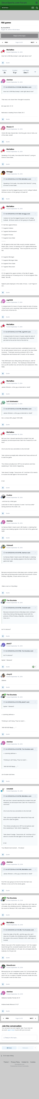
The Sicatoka (11, 600)
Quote (8, 62)
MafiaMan (10, 50)
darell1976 (6, 27)
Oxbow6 (9, 545)
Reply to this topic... (10, 1037)
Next (32, 42)
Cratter (9, 495)
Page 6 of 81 (19, 42)
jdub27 (9, 644)
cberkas (9, 80)
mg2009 (9, 300)
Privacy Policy (15, 1062)
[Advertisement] (20, 15)
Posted (14, 52)
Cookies (32, 1062)
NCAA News (16, 29)
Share (9, 1047)
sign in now (11, 1030)
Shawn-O (10, 127)
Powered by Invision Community (19, 1066)
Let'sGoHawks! (12, 401)
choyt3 (9, 674)
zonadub (9, 789)
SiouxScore (10, 965)
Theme (6, 1062)
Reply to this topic (19, 36)
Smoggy (9, 172)
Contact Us (25, 1062)
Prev (6, 42)
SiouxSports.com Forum (14, 2)
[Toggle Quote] (4, 87)
